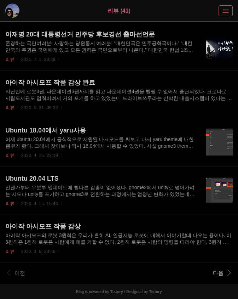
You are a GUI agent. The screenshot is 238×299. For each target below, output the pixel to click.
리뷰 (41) (119, 11)
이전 (16, 273)
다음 (222, 273)
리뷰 (9, 59)
